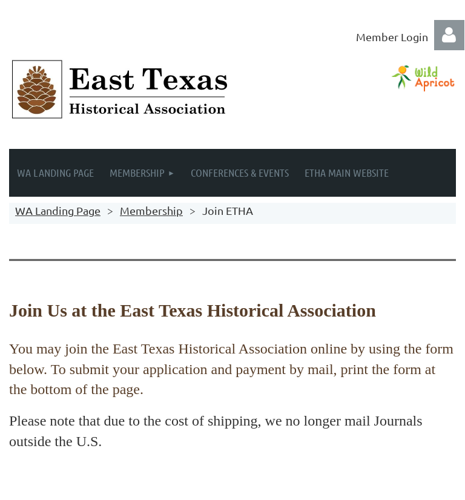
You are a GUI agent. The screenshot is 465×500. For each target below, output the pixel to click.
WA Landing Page (58, 210)
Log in (449, 35)
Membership (151, 210)
